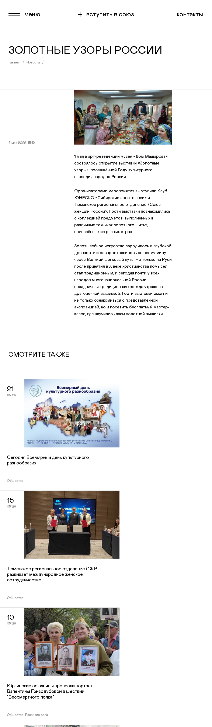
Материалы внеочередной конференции (142, 684)
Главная (14, 62)
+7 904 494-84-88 (157, 597)
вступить (110, 14)
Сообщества (128, 657)
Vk (200, 635)
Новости (33, 62)
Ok (200, 643)
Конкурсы (125, 665)
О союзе (124, 643)
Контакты (190, 14)
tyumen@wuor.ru (191, 719)
